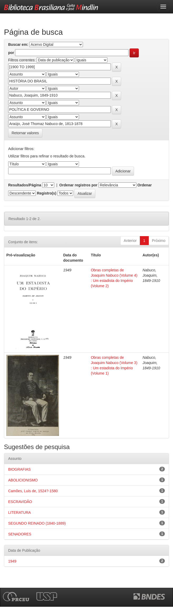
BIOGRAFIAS (19, 469)
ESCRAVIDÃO (20, 502)
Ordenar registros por (78, 185)
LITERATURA (19, 512)
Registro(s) (46, 193)
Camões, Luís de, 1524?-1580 (33, 491)
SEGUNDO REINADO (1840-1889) (37, 523)
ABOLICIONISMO (23, 480)
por (11, 53)
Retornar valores (25, 133)
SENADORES (19, 534)
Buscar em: (18, 44)
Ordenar (144, 185)
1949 (12, 561)
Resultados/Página (24, 185)
